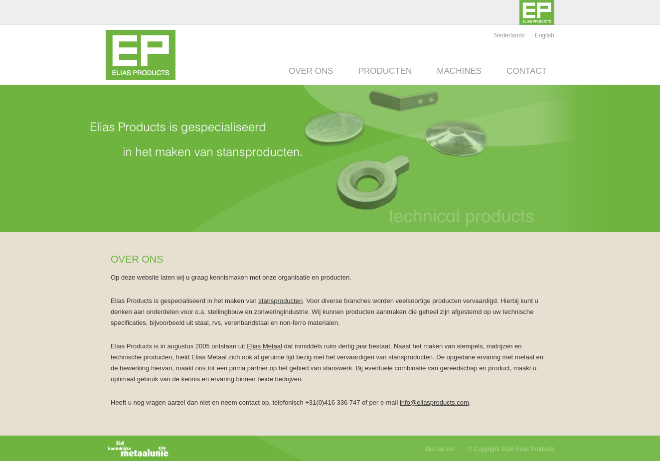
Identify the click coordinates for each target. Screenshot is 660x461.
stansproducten (280, 301)
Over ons (311, 71)
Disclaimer (440, 449)
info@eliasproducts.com (434, 402)
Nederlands (509, 35)
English (544, 35)
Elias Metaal (264, 346)
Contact (526, 71)
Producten (385, 71)
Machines (459, 71)
